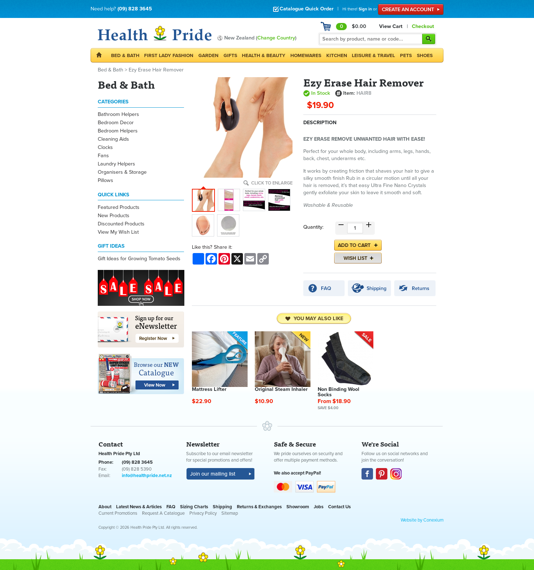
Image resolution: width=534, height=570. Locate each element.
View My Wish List (118, 232)
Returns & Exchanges (259, 507)
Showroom (297, 507)
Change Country (276, 38)
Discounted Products (121, 224)
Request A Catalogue (163, 513)
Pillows (105, 180)
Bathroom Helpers (118, 114)
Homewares (305, 55)
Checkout (423, 26)
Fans (103, 156)
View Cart (390, 26)
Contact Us (339, 507)
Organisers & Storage (122, 172)
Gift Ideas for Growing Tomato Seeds (139, 259)
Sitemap (229, 513)
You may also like (314, 319)
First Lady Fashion (168, 55)
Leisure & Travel (373, 55)
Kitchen (336, 55)
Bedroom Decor (116, 123)
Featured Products (118, 207)
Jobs (318, 507)
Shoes (425, 55)
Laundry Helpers (116, 164)
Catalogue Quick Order (303, 9)
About (104, 507)
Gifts (230, 55)
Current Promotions (117, 513)
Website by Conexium (422, 520)
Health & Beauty (263, 55)
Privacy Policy (203, 513)
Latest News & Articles (139, 507)
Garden (208, 55)
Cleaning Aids (113, 139)
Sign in (365, 8)
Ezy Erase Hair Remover (156, 70)
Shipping (222, 507)
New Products (113, 215)
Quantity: (313, 227)
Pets (406, 55)
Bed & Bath (125, 55)
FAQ (170, 507)
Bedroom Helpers (118, 131)
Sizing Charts (194, 507)
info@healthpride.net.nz (147, 475)
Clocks (105, 147)
